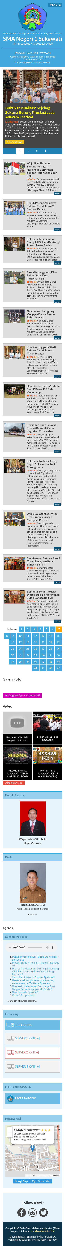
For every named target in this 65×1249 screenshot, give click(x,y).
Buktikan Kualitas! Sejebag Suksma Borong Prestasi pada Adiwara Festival (29, 112)
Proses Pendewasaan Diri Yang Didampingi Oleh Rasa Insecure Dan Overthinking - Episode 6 (35, 971)
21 (50, 642)
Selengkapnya (14, 141)
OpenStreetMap (42, 1175)
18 (27, 642)
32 (27, 655)
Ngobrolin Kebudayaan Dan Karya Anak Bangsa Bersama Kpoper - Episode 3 (33, 988)
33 (35, 655)
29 (58, 648)
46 (50, 668)
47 (58, 668)
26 (35, 648)
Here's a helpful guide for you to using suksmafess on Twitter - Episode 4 (33, 982)
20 (43, 642)
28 (50, 648)
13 (43, 635)
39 (27, 661)
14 (50, 635)
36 (58, 655)
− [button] (10, 1134)
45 (43, 668)
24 (20, 648)
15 (58, 635)
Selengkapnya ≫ (14, 782)
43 (58, 661)
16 (12, 642)
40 (35, 661)
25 (27, 648)
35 (50, 655)
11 (27, 635)
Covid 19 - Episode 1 (23, 995)
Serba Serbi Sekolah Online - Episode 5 (33, 977)
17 (20, 642)
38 (20, 661)
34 (43, 655)
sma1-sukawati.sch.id (43, 1231)
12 (35, 635)
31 (20, 655)
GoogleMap (21, 1181)
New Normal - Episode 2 (25, 992)
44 (35, 668)
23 (12, 648)
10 (20, 635)
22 (58, 642)
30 (12, 655)
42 (50, 661)
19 (35, 642)
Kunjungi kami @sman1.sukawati (22, 695)
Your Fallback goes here (31, 947)
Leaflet (29, 1175)
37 (12, 661)
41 (43, 661)
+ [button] (10, 1129)
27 (43, 648)
